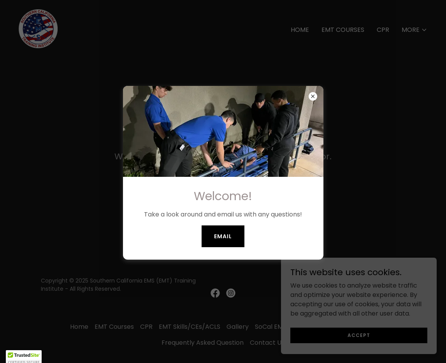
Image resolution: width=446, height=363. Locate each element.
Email (223, 236)
